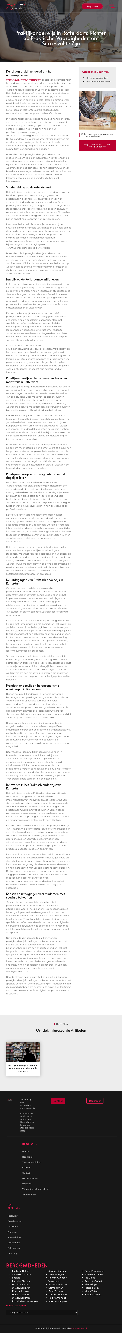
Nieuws (26, 1151)
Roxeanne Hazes (57, 1284)
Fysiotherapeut (14, 1221)
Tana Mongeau (56, 1274)
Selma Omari (55, 1287)
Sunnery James (57, 1271)
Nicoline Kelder (20, 1284)
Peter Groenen (20, 1294)
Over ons (26, 1167)
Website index (29, 1194)
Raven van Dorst (94, 1274)
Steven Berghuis (21, 1297)
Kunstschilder (14, 1237)
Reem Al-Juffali (93, 1281)
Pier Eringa (91, 1284)
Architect (12, 1232)
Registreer (27, 1183)
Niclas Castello (93, 1294)
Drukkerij (12, 1253)
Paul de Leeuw (20, 1291)
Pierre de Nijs (92, 1287)
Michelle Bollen (20, 1271)
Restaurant (13, 1216)
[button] (111, 6)
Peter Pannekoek (94, 1271)
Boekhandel (14, 1242)
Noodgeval (27, 1157)
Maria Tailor (91, 1291)
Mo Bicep (90, 1277)
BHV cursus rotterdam (97, 78)
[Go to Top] (112, 1313)
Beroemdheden (30, 1178)
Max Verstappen (57, 1301)
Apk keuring (14, 1248)
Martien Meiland (57, 1294)
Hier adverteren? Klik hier (98, 81)
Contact (26, 1173)
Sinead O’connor (21, 1274)
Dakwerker (13, 1226)
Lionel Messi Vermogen (25, 1301)
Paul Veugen (55, 1291)
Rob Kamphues (57, 1297)
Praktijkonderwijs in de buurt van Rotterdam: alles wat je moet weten (23, 1068)
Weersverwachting (31, 1162)
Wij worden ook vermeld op (35, 1189)
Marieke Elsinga (21, 1281)
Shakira (16, 1277)
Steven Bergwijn (21, 1287)
